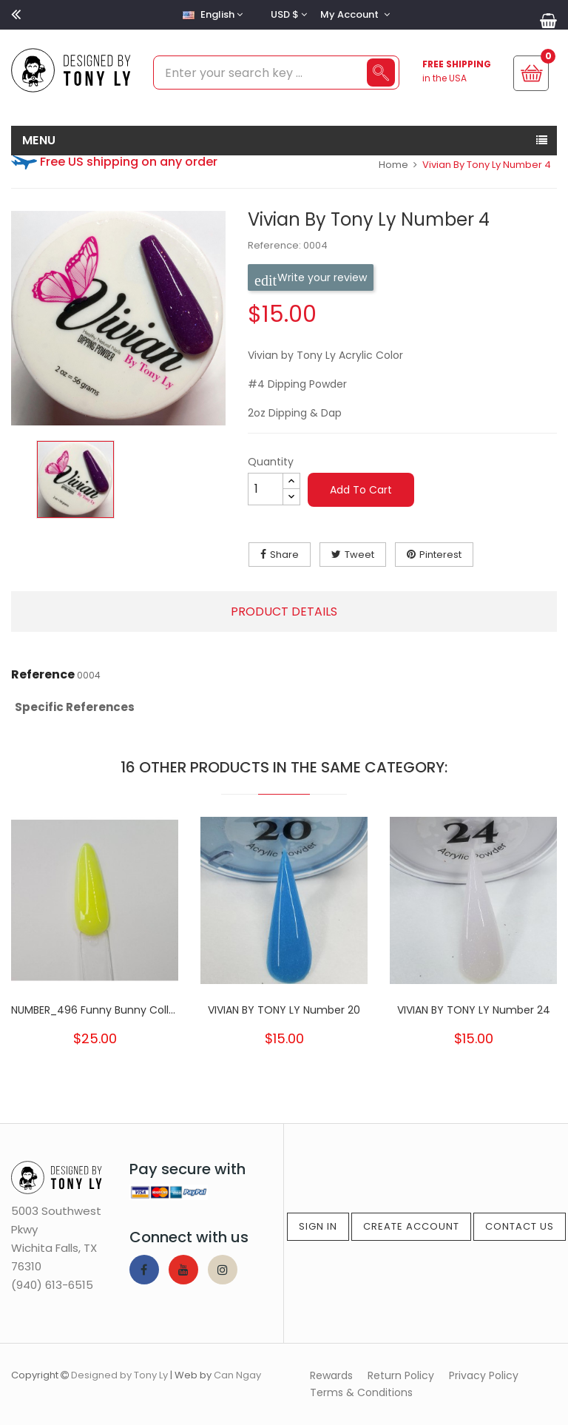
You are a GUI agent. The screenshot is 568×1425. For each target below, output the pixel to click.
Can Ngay (237, 1375)
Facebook (144, 1269)
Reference (43, 675)
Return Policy (401, 1375)
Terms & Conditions (361, 1392)
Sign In (318, 1226)
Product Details (284, 611)
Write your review (310, 278)
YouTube (183, 1269)
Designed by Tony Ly (119, 1375)
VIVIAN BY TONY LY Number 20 (284, 1010)
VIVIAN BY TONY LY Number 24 (473, 1010)
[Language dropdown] (211, 14)
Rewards (331, 1375)
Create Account (411, 1226)
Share (284, 555)
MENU (39, 140)
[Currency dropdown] (287, 14)
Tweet (359, 555)
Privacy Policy (483, 1375)
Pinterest (440, 555)
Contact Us (519, 1226)
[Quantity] (265, 489)
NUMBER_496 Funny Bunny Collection (94, 1010)
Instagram (222, 1269)
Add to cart (361, 489)
